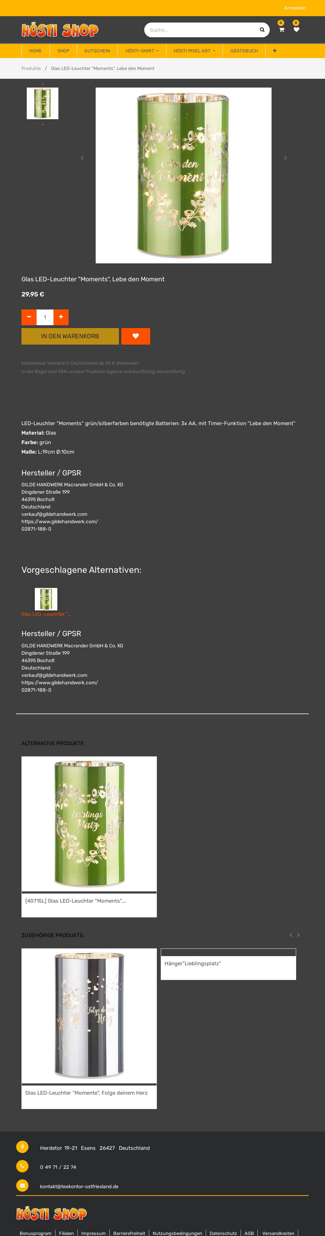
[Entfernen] (29, 317)
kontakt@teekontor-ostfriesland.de (79, 1187)
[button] (274, 51)
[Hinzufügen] (61, 317)
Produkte (31, 68)
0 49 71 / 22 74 (58, 1167)
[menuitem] (35, 51)
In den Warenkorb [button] (70, 336)
